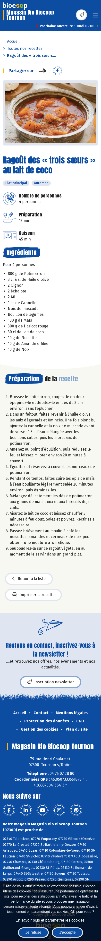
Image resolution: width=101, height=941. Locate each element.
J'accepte (67, 932)
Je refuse (33, 932)
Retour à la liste (29, 578)
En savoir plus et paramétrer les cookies (50, 920)
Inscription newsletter (50, 682)
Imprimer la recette (33, 594)
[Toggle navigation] (95, 17)
